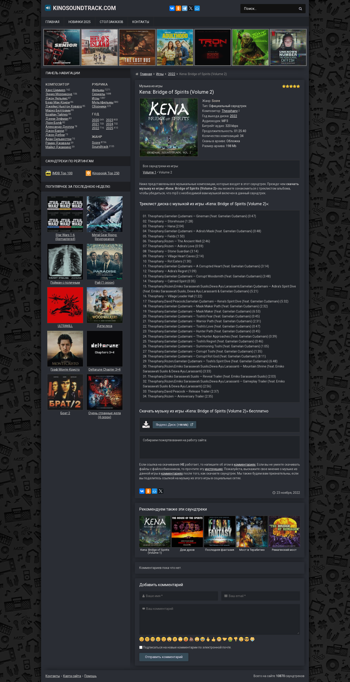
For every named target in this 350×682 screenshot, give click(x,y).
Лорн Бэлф (54, 123)
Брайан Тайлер (57, 114)
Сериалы (98, 94)
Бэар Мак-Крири (58, 102)
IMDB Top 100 (62, 173)
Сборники (99, 106)
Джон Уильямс (57, 98)
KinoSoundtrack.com (80, 7)
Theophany (230, 111)
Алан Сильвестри (58, 139)
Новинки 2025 (80, 22)
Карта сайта (72, 676)
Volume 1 (149, 172)
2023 (109, 120)
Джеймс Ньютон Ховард (64, 106)
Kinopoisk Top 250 (105, 173)
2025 (109, 128)
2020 (95, 120)
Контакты (140, 22)
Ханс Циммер (55, 90)
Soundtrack (100, 146)
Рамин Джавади (58, 143)
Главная (52, 22)
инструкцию (214, 469)
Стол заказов (111, 22)
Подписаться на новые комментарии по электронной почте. (185, 647)
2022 (95, 128)
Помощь (90, 676)
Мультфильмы (102, 102)
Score (96, 142)
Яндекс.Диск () (175, 425)
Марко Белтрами (58, 110)
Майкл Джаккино (58, 147)
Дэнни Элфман (57, 118)
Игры (95, 98)
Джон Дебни (55, 135)
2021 (95, 124)
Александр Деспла (60, 127)
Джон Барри (55, 131)
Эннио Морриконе (59, 94)
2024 (109, 124)
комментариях (245, 464)
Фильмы (98, 90)
